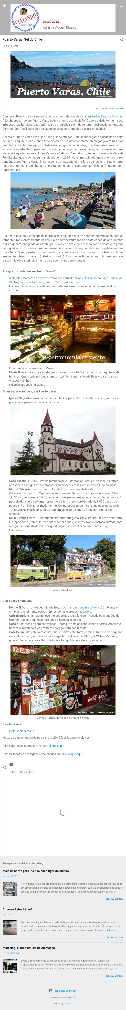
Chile (13, 772)
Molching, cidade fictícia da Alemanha (29, 948)
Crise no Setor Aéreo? (17, 909)
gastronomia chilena (85, 607)
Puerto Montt (54, 282)
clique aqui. (75, 754)
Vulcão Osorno (91, 278)
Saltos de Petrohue (32, 282)
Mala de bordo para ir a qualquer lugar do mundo (36, 871)
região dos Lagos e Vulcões (104, 116)
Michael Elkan (71, 997)
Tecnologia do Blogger (63, 990)
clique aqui (56, 745)
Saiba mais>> (114, 899)
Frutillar (76, 278)
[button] (121, 40)
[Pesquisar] (121, 7)
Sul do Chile (26, 772)
